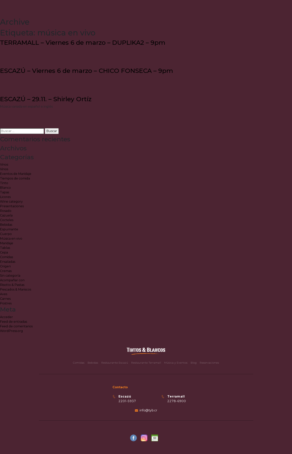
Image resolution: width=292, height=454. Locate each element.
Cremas (6, 271)
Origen (5, 266)
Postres (6, 303)
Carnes (5, 299)
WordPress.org (11, 331)
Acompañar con (12, 280)
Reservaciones (209, 362)
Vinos (4, 164)
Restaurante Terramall (146, 362)
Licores (5, 197)
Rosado (5, 211)
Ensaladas (7, 262)
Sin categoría (10, 275)
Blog (194, 362)
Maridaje (6, 243)
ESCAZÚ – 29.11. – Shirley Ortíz (45, 99)
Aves (3, 294)
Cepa (4, 252)
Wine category (11, 201)
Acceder (6, 317)
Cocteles (6, 220)
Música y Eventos (176, 362)
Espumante (9, 229)
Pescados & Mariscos (15, 289)
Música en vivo (11, 238)
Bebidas (6, 225)
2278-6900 (176, 401)
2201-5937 (127, 401)
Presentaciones (12, 206)
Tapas (4, 192)
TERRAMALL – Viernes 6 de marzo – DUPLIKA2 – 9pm (82, 42)
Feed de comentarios (16, 326)
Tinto (4, 183)
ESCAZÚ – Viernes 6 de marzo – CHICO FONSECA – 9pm (86, 70)
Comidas (6, 257)
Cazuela (6, 215)
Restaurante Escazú (114, 362)
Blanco (5, 188)
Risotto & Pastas (12, 285)
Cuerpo (6, 234)
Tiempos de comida (15, 178)
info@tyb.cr (148, 410)
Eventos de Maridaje (15, 174)
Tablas (5, 248)
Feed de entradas (13, 321)
